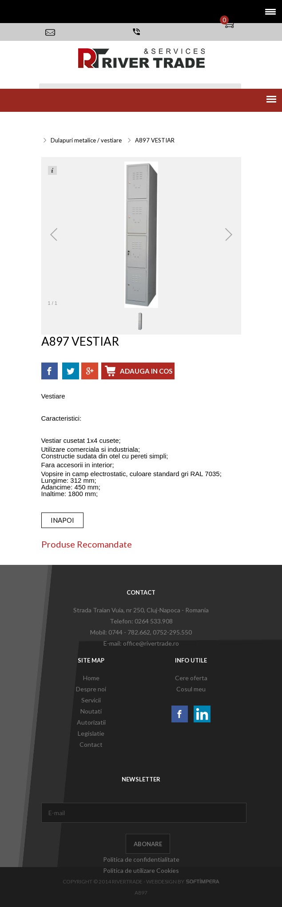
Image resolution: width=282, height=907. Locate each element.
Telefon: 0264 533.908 (141, 621)
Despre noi (91, 689)
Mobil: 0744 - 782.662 (120, 632)
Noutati (91, 711)
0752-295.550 (172, 632)
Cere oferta (191, 678)
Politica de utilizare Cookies (141, 870)
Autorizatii (91, 722)
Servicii (54, 121)
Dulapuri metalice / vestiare (86, 140)
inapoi (62, 520)
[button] (268, 11)
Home (91, 678)
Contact (91, 744)
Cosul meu (191, 689)
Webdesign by (182, 881)
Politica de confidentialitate (141, 859)
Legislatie (91, 733)
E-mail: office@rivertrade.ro (141, 643)
